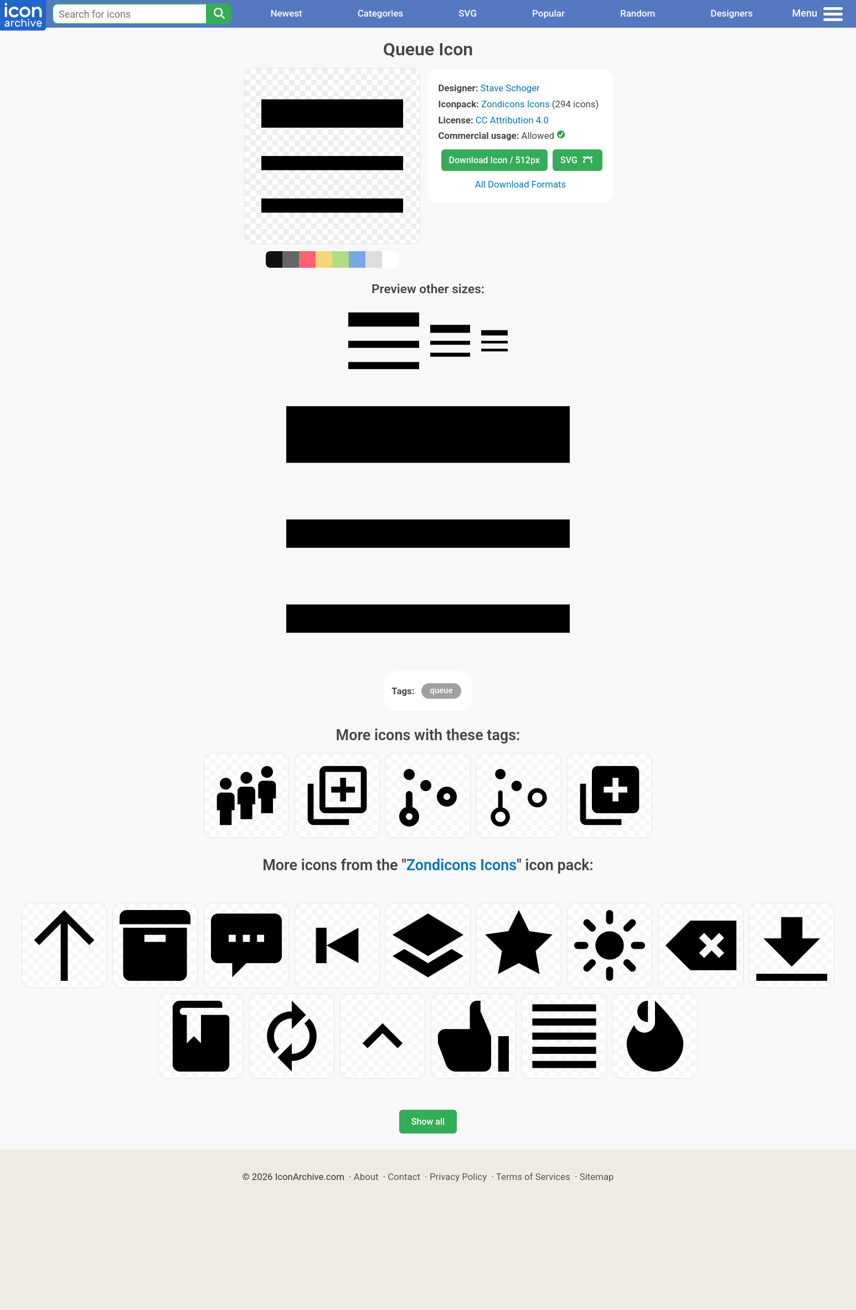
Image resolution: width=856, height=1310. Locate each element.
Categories (381, 13)
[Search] (218, 13)
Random (637, 13)
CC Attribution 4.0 (512, 120)
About (366, 1176)
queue (441, 690)
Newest (286, 13)
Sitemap (597, 1176)
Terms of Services (533, 1176)
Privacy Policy (458, 1176)
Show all (428, 1121)
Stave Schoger (510, 87)
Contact (404, 1176)
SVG (467, 13)
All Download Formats (520, 184)
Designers (731, 13)
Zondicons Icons (515, 104)
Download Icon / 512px (494, 160)
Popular (548, 13)
